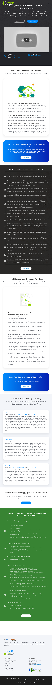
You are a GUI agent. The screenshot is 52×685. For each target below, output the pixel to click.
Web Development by (26, 682)
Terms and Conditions (40, 679)
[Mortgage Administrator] (8, 3)
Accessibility (7, 647)
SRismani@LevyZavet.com (18, 467)
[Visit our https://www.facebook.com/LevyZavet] (4, 651)
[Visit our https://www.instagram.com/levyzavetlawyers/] (12, 651)
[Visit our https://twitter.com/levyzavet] (9, 651)
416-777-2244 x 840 (34, 441)
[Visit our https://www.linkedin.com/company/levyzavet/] (7, 651)
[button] (19, 21)
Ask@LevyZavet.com (36, 55)
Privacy (25, 679)
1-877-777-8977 (16, 57)
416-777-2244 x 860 (31, 467)
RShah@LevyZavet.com (21, 441)
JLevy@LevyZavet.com (22, 414)
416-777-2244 (14, 55)
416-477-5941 (33, 414)
